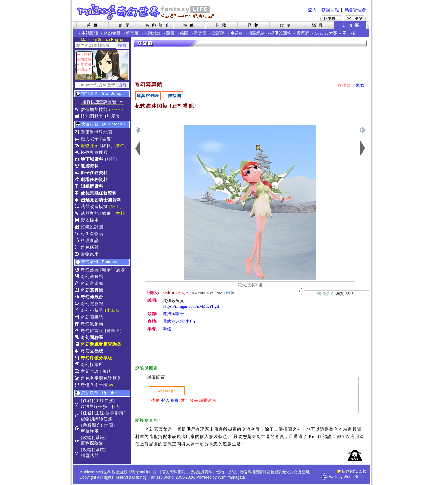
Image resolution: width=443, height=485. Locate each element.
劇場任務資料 (94, 179)
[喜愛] (106, 138)
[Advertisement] (250, 64)
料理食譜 (90, 240)
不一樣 (349, 33)
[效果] (106, 213)
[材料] (120, 213)
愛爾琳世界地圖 (96, 132)
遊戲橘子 (331, 18)
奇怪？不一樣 (94, 384)
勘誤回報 (330, 9)
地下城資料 (92, 159)
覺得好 (301, 290)
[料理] (111, 159)
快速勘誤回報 (354, 471)
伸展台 (236, 33)
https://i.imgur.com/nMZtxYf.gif (191, 306)
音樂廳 (200, 33)
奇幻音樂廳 (92, 283)
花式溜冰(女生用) (179, 321)
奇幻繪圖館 (92, 276)
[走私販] (113, 310)
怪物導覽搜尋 (94, 152)
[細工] (115, 206)
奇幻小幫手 (92, 310)
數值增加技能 (94, 109)
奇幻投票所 (92, 364)
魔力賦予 (90, 138)
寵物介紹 (90, 145)
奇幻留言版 (92, 330)
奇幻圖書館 (92, 317)
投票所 (303, 33)
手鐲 (167, 329)
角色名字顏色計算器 (101, 378)
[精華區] (113, 330)
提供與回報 (280, 33)
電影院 (218, 33)
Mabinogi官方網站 (355, 18)
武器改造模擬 (94, 206)
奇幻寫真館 (92, 290)
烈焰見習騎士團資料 (101, 199)
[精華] (106, 269)
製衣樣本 (90, 220)
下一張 (137, 130)
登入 (312, 9)
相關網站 (256, 33)
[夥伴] (120, 145)
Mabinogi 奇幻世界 (146, 12)
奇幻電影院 (92, 303)
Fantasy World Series (347, 476)
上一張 (362, 130)
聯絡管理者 (355, 9)
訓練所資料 (92, 186)
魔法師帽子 (173, 313)
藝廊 (170, 33)
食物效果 (90, 254)
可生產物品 (92, 233)
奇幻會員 (112, 33)
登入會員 (170, 400)
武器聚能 (90, 213)
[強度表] (113, 116)
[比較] (106, 145)
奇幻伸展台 (92, 296)
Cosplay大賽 (326, 33)
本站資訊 (89, 33)
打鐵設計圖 (92, 226)
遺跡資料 (90, 165)
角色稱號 (90, 247)
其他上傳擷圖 (228, 292)
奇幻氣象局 (92, 324)
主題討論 (152, 33)
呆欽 (360, 85)
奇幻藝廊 (90, 269)
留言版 (132, 33)
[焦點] (106, 371)
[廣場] (120, 269)
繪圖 (184, 33)
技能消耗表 (92, 116)
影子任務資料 (94, 172)
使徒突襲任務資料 (99, 193)
